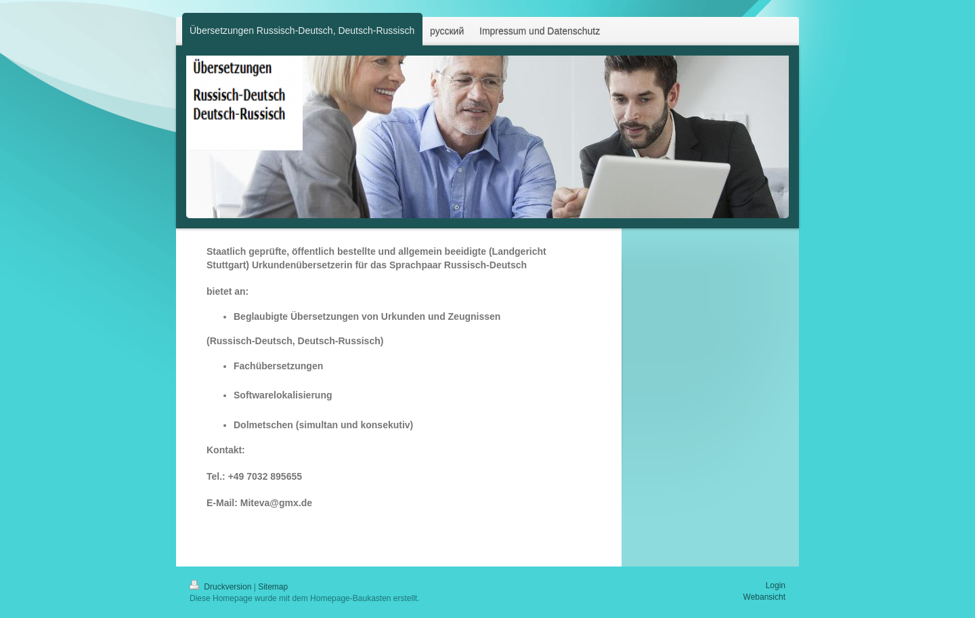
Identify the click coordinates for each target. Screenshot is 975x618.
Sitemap (273, 587)
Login (775, 585)
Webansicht (764, 597)
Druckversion (222, 587)
